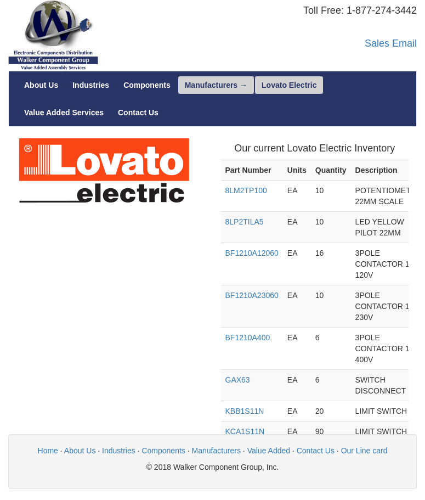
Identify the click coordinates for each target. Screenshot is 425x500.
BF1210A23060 (252, 295)
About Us (80, 450)
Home (48, 450)
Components (163, 450)
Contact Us (316, 450)
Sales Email (391, 43)
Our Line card (364, 450)
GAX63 (237, 379)
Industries (118, 450)
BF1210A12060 (252, 253)
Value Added (268, 450)
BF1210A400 (247, 337)
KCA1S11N (245, 431)
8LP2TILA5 (244, 221)
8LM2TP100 (246, 190)
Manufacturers (216, 450)
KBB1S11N (244, 411)
